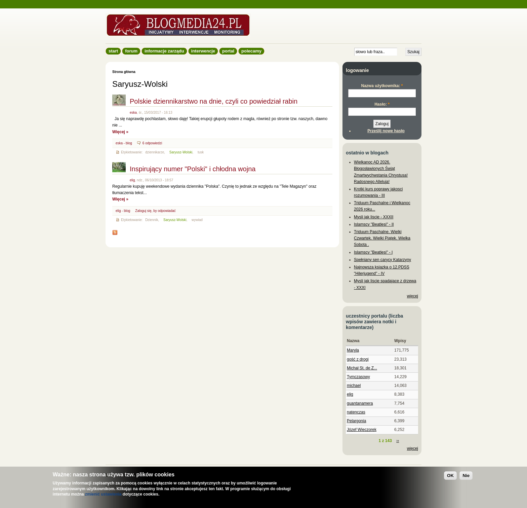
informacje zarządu (164, 50)
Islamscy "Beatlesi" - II (374, 224)
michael (354, 385)
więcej (412, 296)
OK (450, 475)
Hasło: (382, 104)
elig (132, 180)
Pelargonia (356, 421)
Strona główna (123, 72)
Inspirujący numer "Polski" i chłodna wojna (192, 169)
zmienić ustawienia (103, 494)
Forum (131, 50)
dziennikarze (154, 152)
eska (133, 112)
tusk (201, 152)
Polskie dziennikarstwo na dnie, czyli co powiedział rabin (213, 101)
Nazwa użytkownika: (382, 85)
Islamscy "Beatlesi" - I (373, 252)
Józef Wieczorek (361, 429)
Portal (228, 50)
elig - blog (123, 211)
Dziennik (151, 220)
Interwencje (203, 50)
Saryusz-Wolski (181, 152)
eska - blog (124, 143)
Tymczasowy (358, 376)
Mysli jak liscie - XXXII (373, 217)
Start (113, 50)
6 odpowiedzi (152, 143)
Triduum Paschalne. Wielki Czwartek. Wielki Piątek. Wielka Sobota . (382, 238)
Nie (466, 475)
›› (397, 440)
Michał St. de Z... (362, 368)
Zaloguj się (143, 211)
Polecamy (251, 50)
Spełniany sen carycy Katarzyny (382, 259)
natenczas (356, 412)
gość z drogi (358, 359)
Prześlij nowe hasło (386, 131)
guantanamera (360, 403)
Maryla (353, 350)
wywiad (197, 220)
